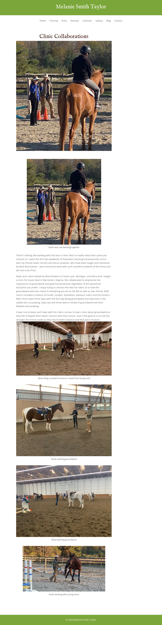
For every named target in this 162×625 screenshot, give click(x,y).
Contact (118, 21)
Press (64, 21)
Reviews (75, 21)
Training (53, 21)
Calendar (87, 21)
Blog (108, 21)
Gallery (99, 21)
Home (43, 21)
